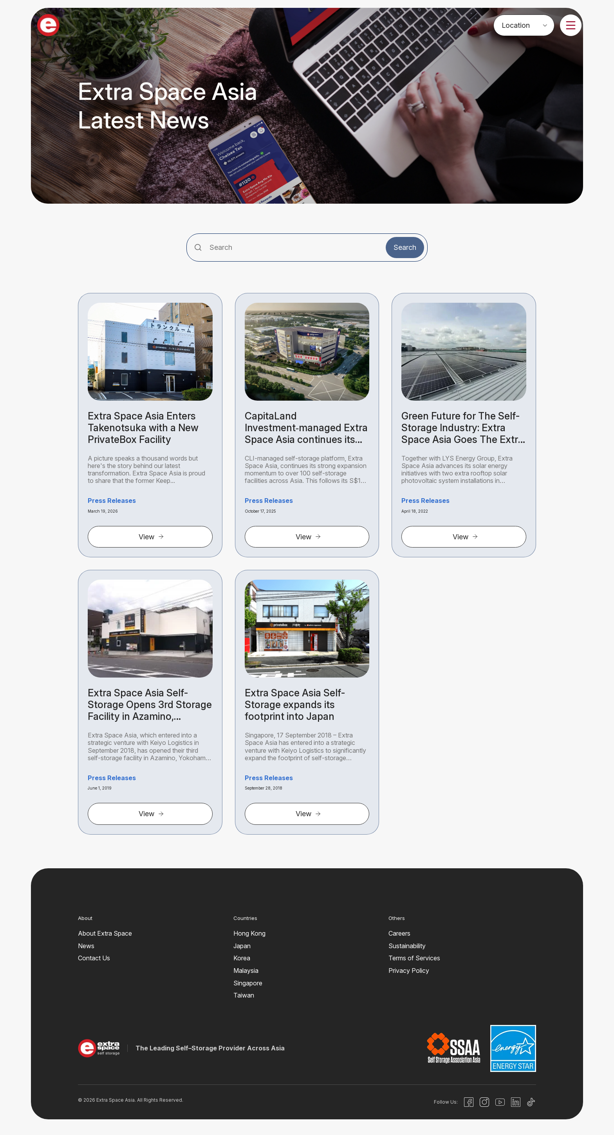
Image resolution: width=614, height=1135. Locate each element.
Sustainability (407, 946)
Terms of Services (414, 958)
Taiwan (243, 995)
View (151, 537)
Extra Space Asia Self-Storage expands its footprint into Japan (295, 704)
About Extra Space (105, 933)
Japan (242, 946)
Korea (241, 958)
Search (405, 247)
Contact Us (94, 958)
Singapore (247, 983)
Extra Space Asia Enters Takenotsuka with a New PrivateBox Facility (143, 427)
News (86, 946)
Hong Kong (249, 933)
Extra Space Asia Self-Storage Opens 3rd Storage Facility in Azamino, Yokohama (150, 704)
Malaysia (245, 970)
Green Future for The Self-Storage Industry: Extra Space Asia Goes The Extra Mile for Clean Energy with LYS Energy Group (462, 427)
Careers (399, 933)
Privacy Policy (408, 970)
